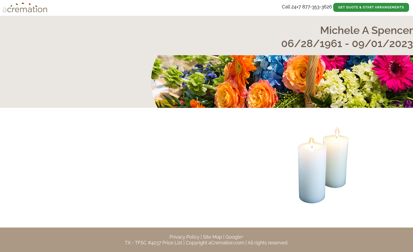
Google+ (234, 237)
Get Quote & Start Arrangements (371, 7)
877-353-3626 (317, 6)
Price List (172, 242)
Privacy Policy (184, 237)
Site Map (212, 237)
